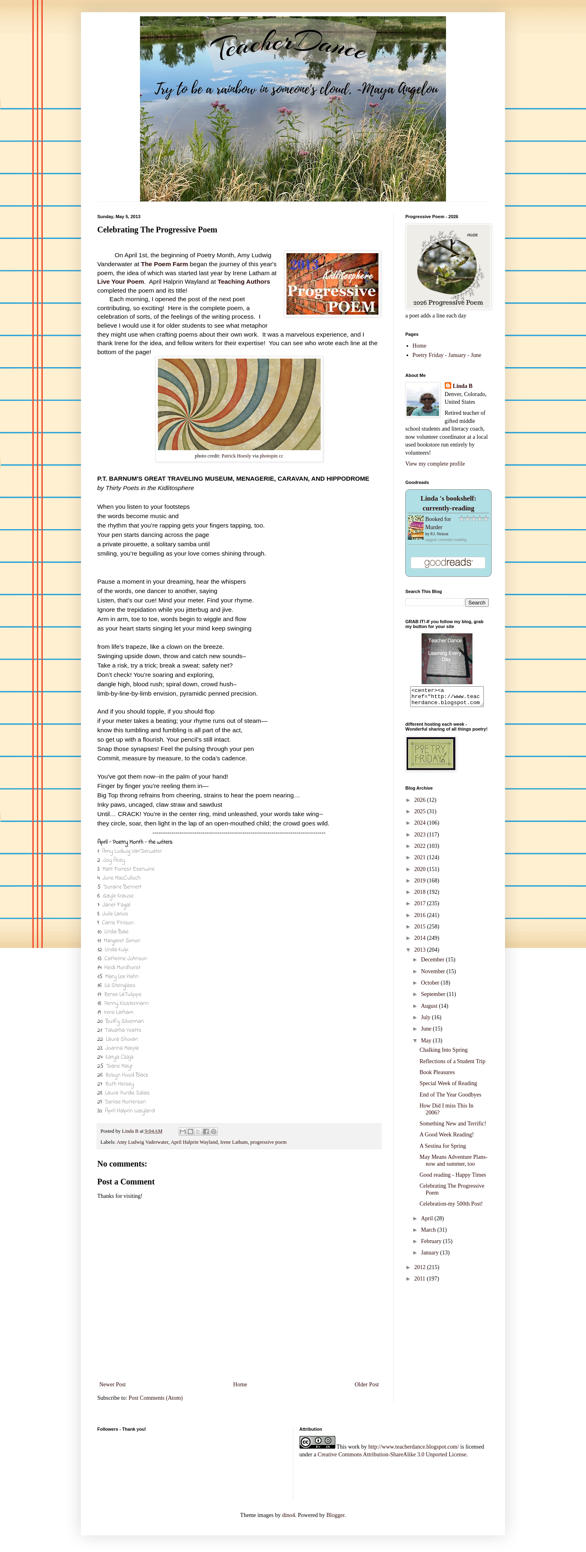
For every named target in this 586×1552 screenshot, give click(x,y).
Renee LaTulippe (122, 994)
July (426, 1021)
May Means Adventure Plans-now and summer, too (454, 1164)
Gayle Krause (118, 896)
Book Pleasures (437, 1076)
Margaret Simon (122, 941)
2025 (420, 815)
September (433, 998)
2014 (420, 942)
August (430, 1010)
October (431, 986)
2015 (420, 930)
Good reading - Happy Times (453, 1178)
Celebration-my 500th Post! (451, 1207)
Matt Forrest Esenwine (129, 869)
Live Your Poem (120, 281)
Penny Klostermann (126, 1003)
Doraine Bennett (122, 887)
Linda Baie (117, 932)
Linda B (463, 386)
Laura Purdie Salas (127, 1093)
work (354, 1447)
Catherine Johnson (125, 958)
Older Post (367, 1384)
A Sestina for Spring (443, 1150)
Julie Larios (115, 914)
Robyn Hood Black (126, 1075)
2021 (420, 861)
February (432, 1245)
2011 (420, 1282)
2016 (420, 919)
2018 (420, 896)
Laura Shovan (122, 1039)
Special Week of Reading (448, 1087)
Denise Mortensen (125, 1102)
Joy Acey (114, 860)
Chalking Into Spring (444, 1054)
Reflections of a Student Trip (452, 1065)
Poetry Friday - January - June (447, 355)
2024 (420, 826)
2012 (420, 1271)
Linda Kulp (116, 950)
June (427, 1032)
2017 (420, 907)
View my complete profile (435, 464)
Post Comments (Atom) (156, 1398)
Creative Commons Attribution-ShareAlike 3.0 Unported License (392, 1454)
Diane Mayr (119, 1066)
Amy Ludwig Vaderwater (142, 1142)
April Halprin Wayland (130, 1111)
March (429, 1233)
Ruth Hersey (119, 1084)
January (430, 1256)
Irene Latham (118, 1012)
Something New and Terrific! (453, 1127)
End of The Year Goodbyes (450, 1098)
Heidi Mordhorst (122, 967)
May (427, 1044)
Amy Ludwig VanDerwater (132, 851)
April (427, 1222)
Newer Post (112, 1384)
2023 (420, 838)
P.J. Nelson (439, 534)
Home (240, 1384)
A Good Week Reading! (447, 1138)
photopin (269, 456)
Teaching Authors (244, 281)
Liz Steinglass (120, 985)
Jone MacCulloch (122, 878)
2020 (420, 873)
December (433, 963)
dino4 (288, 1515)
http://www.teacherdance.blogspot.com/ (413, 1447)
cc (281, 456)
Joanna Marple (122, 1048)
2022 (420, 850)
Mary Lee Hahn (121, 976)
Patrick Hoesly (236, 456)
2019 (420, 884)
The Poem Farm (164, 263)
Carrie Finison (118, 923)
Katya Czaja (119, 1057)
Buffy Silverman (124, 1021)
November (433, 975)
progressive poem (268, 1142)
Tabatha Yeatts (123, 1030)
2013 (420, 953)
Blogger (335, 1515)
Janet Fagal (117, 905)
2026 (420, 804)
